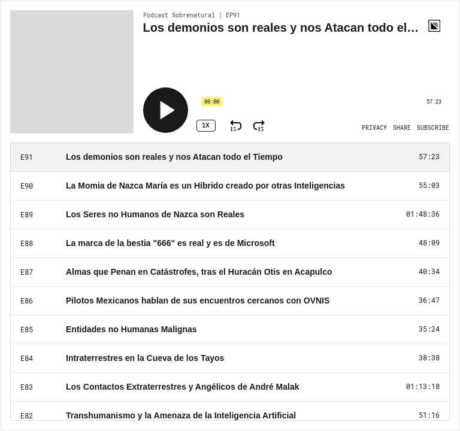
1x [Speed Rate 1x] (205, 125)
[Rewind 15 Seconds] (235, 126)
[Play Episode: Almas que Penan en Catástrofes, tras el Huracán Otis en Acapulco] (230, 272)
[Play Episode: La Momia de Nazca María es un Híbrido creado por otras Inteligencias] (230, 186)
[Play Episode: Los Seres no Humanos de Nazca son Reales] (230, 215)
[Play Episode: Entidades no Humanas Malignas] (230, 329)
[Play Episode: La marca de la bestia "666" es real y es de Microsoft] (230, 243)
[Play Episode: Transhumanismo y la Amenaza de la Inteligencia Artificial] (230, 416)
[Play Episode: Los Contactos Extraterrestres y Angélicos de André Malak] (230, 387)
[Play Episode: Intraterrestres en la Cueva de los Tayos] (230, 358)
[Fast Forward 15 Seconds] (259, 126)
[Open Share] (402, 128)
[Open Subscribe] (433, 128)
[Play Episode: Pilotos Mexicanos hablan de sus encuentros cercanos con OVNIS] (230, 301)
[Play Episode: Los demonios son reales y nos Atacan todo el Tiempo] (230, 157)
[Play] (165, 110)
